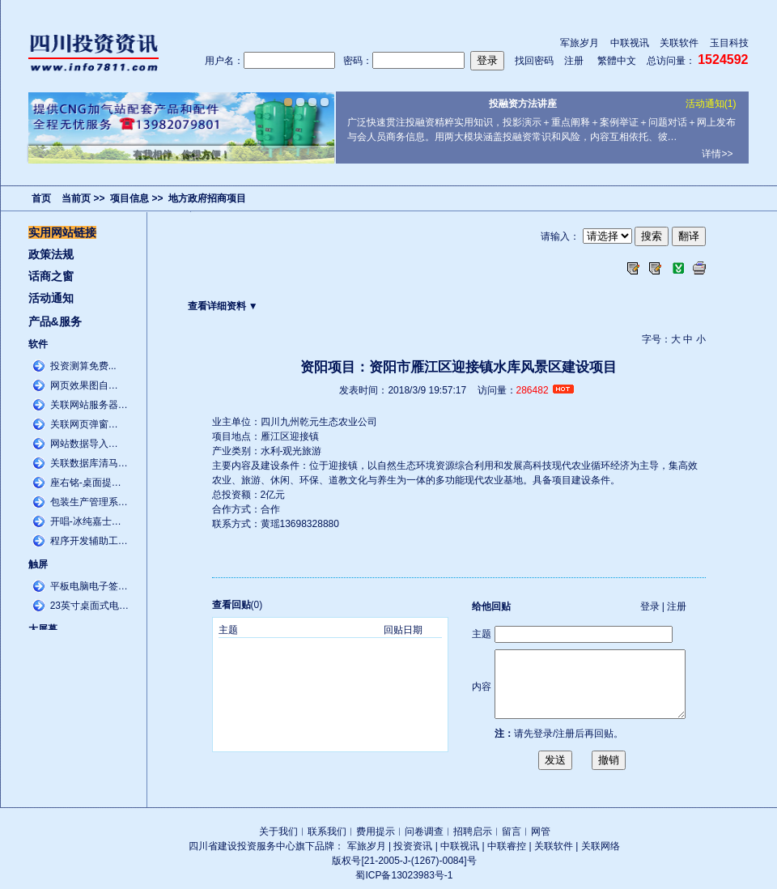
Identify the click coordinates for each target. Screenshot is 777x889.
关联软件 (679, 43)
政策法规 (51, 254)
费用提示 (375, 831)
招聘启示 (472, 831)
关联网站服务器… (89, 404)
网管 (540, 831)
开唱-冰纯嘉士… (85, 521)
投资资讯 (412, 846)
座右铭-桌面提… (85, 482)
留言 (511, 831)
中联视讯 (629, 43)
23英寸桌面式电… (89, 605)
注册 (574, 60)
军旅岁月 (579, 43)
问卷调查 (424, 831)
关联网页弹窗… (84, 424)
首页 (41, 198)
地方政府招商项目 (207, 198)
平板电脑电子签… (89, 586)
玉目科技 (729, 43)
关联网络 (600, 846)
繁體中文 (616, 60)
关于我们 (278, 831)
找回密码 (534, 60)
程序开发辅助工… (89, 541)
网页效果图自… (84, 385)
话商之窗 (51, 276)
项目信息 (129, 198)
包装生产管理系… (89, 502)
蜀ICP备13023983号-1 (403, 875)
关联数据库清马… (89, 463)
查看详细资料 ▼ (223, 306)
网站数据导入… (84, 443)
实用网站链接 (62, 232)
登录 (650, 606)
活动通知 (51, 297)
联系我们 (327, 831)
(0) (237, 604)
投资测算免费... (83, 366)
